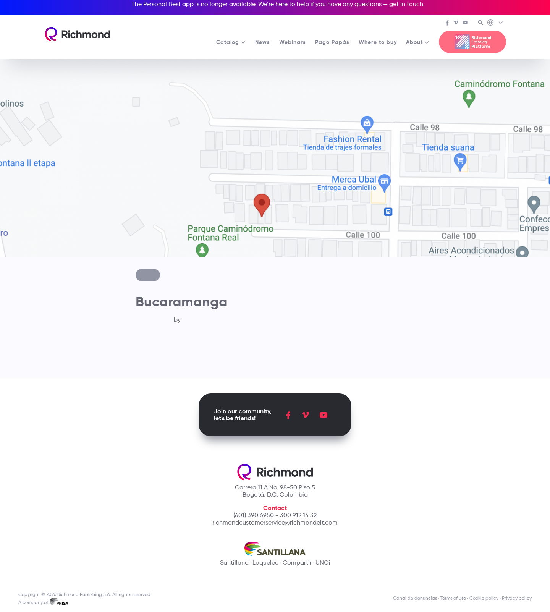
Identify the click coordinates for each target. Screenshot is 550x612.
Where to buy (378, 42)
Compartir (297, 562)
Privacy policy (517, 598)
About (418, 42)
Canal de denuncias (415, 598)
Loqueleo (265, 562)
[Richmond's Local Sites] (495, 23)
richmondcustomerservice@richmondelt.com (275, 522)
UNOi (322, 562)
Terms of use (453, 598)
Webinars (292, 42)
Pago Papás (332, 42)
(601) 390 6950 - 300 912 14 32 (275, 515)
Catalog (231, 42)
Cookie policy (483, 598)
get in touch (406, 4)
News (262, 42)
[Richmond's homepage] (77, 34)
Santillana (234, 562)
